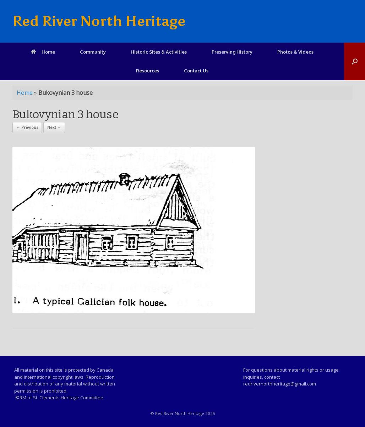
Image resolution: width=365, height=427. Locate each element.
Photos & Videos (295, 52)
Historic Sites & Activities (159, 52)
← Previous (27, 127)
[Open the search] (354, 61)
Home (43, 52)
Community (93, 52)
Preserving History (232, 52)
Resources (147, 70)
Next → (54, 127)
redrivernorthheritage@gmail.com (279, 384)
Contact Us (196, 70)
